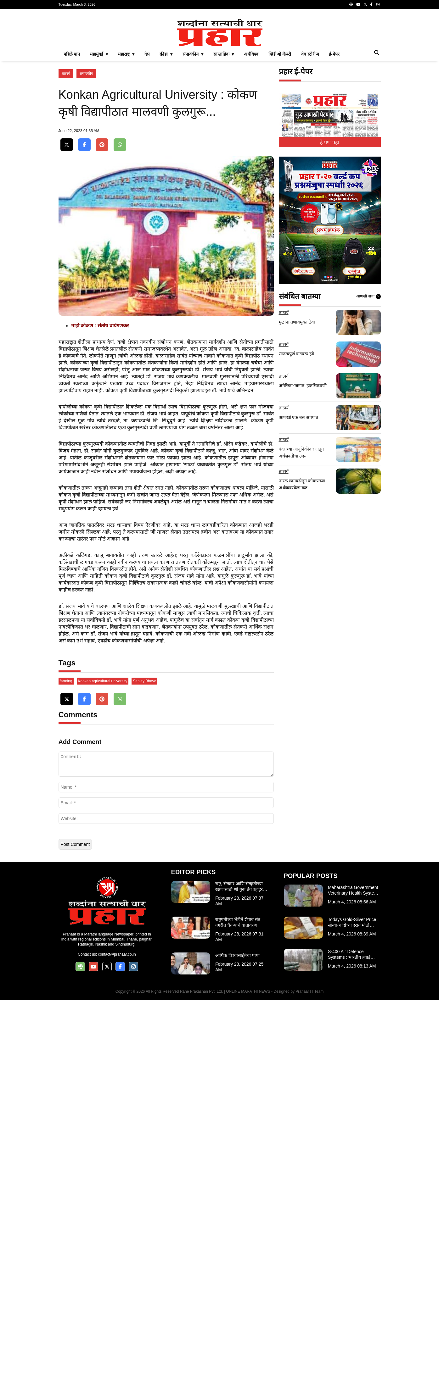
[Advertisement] (220, 58)
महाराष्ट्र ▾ (126, 142)
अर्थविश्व (251, 142)
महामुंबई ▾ (99, 142)
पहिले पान (72, 142)
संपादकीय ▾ (193, 142)
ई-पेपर (334, 142)
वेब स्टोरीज (310, 142)
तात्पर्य (66, 161)
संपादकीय (86, 161)
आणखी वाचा (368, 384)
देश (146, 142)
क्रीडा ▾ (166, 142)
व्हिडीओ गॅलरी (279, 142)
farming (66, 1074)
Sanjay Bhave (144, 1074)
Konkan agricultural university (102, 1074)
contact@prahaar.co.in (117, 1347)
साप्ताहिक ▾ (223, 142)
